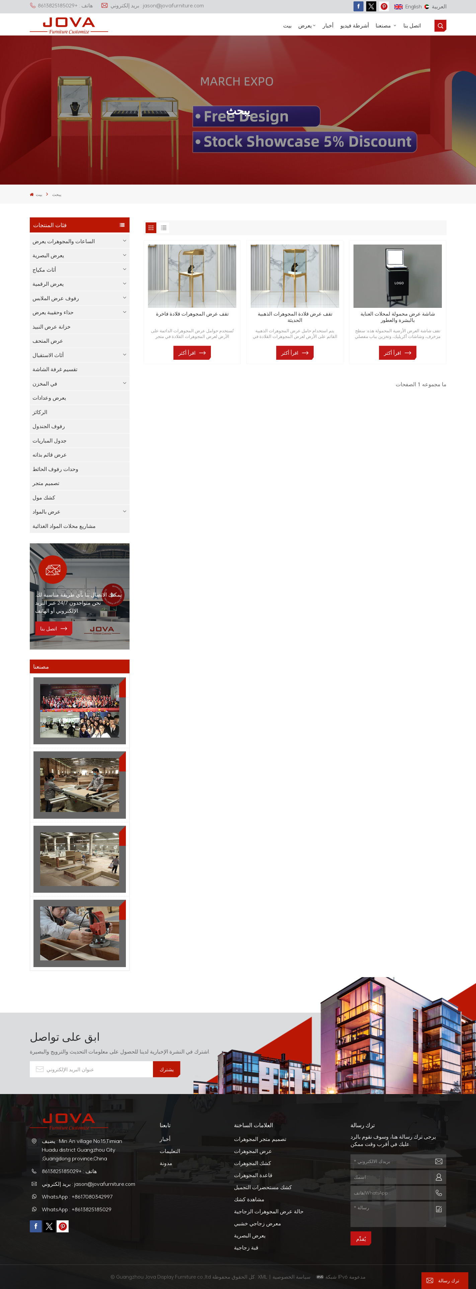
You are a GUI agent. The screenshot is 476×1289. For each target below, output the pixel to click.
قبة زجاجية (246, 1247)
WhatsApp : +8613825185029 (76, 1209)
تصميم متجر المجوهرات (260, 1139)
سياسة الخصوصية (292, 1276)
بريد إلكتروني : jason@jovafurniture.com (152, 5)
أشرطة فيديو (354, 25)
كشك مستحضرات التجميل (263, 1187)
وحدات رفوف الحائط (55, 469)
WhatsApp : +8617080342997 (77, 1197)
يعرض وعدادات (49, 398)
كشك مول (43, 497)
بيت (287, 25)
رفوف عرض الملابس (55, 298)
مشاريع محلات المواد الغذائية (64, 526)
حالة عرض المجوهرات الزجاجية (269, 1211)
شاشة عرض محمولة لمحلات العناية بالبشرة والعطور (398, 317)
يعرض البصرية (48, 255)
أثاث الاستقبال (48, 355)
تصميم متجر (45, 483)
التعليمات (170, 1151)
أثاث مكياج (44, 270)
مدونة (166, 1163)
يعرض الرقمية (48, 284)
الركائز (39, 412)
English (408, 6)
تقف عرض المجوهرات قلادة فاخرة (192, 314)
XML (262, 1276)
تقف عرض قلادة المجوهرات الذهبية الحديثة (295, 317)
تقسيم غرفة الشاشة (54, 369)
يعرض (305, 25)
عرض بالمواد (46, 511)
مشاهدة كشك (249, 1199)
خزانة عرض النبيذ (51, 327)
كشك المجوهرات (252, 1163)
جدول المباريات (49, 440)
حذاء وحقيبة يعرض (53, 312)
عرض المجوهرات (253, 1151)
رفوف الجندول (48, 426)
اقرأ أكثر (186, 352)
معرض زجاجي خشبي (257, 1223)
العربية (435, 6)
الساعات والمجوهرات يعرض (63, 241)
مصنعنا (384, 25)
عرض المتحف (47, 341)
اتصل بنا (412, 25)
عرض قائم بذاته (49, 455)
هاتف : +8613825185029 (61, 5)
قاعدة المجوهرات (253, 1175)
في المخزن (44, 384)
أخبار (328, 25)
